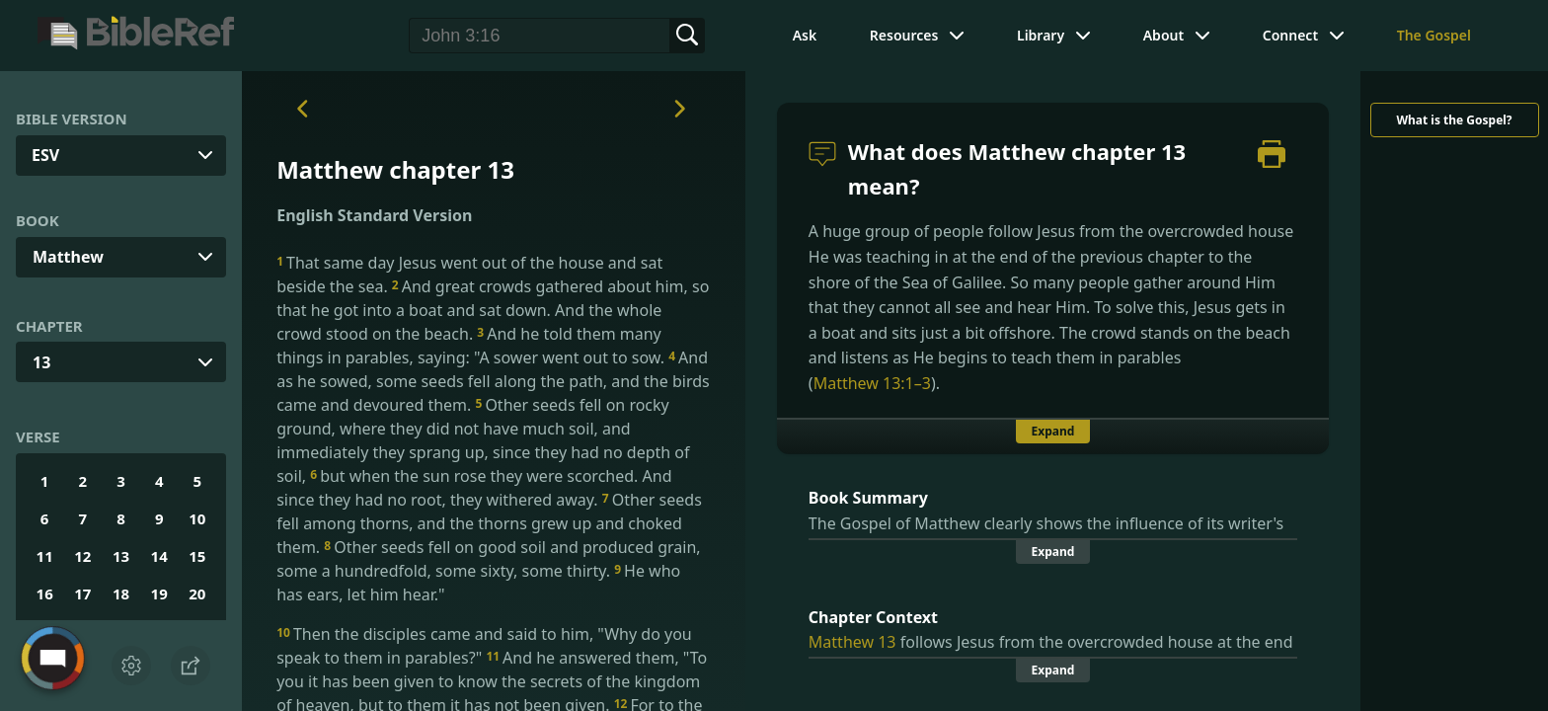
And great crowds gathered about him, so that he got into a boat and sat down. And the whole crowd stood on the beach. (492, 310)
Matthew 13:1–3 (872, 383)
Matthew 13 (852, 642)
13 (41, 362)
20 (197, 593)
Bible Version (71, 118)
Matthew (68, 257)
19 (159, 593)
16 (45, 593)
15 (197, 556)
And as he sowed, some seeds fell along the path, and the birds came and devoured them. (493, 381)
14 (159, 556)
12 (82, 556)
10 (197, 518)
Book (37, 220)
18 (121, 593)
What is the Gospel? (1453, 120)
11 (45, 556)
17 (82, 593)
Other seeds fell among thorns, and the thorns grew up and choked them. (489, 523)
